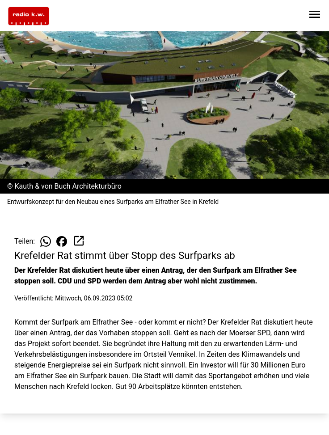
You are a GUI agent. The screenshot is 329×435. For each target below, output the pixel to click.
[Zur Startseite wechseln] (28, 16)
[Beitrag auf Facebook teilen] (61, 241)
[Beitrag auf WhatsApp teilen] (45, 241)
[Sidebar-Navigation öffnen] (315, 16)
